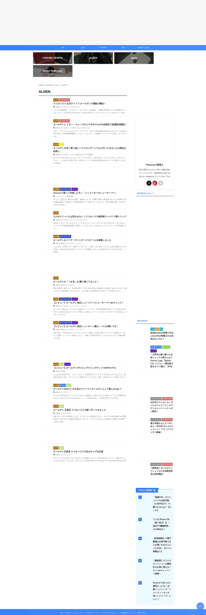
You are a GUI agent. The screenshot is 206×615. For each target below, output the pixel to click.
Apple (83, 48)
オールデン (64, 95)
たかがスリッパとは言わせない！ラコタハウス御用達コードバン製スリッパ (87, 205)
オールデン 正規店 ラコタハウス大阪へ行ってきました (78, 399)
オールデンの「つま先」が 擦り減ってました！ (74, 271)
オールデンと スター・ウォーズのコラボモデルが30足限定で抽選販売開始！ (88, 113)
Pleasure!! (103, 606)
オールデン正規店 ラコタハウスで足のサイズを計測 (76, 441)
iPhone (68, 598)
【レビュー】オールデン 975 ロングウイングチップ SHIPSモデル (83, 357)
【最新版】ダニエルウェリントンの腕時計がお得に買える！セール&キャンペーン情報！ (161, 552)
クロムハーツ (78, 598)
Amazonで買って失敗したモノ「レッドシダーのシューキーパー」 (83, 182)
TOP (62, 48)
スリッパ (72, 208)
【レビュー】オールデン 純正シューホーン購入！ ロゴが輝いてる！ (84, 315)
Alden (58, 95)
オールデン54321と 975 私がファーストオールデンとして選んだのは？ (85, 378)
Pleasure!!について (127, 598)
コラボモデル (73, 116)
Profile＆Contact (143, 48)
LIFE (123, 48)
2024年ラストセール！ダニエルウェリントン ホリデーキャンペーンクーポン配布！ (161, 394)
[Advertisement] (83, 165)
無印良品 (69, 185)
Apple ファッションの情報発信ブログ (103, 603)
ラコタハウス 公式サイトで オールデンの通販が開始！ (78, 92)
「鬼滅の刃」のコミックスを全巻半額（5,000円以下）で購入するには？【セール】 (162, 489)
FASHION (102, 48)
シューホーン (78, 319)
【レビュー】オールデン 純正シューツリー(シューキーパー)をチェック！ (86, 292)
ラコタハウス (73, 95)
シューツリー (60, 185)
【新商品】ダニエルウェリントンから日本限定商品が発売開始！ (161, 456)
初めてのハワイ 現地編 (82, 143)
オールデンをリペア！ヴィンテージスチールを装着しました (80, 229)
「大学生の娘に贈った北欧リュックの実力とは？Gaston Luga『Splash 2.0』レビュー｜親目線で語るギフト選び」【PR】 (161, 350)
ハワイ (71, 143)
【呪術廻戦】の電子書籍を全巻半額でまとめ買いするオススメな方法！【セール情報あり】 (161, 530)
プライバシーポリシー (110, 598)
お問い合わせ (141, 598)
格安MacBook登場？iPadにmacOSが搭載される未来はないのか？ (161, 326)
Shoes (63, 232)
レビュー (77, 232)
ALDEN (89, 598)
